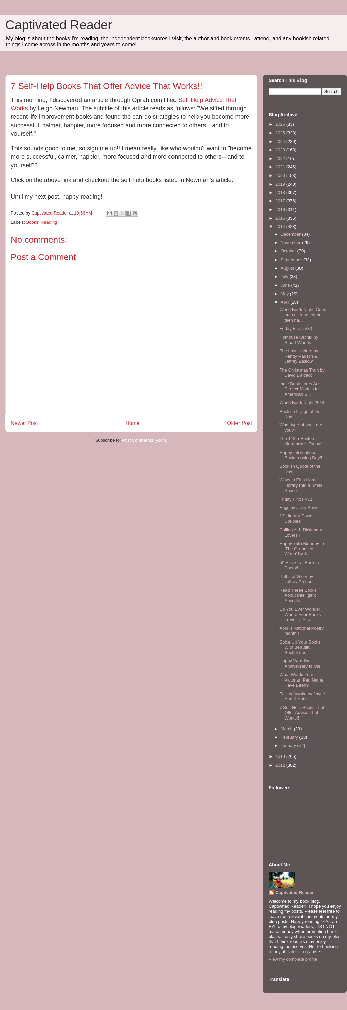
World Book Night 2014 (301, 402)
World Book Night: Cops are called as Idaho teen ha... (302, 314)
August (288, 268)
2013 (280, 756)
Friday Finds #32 (295, 499)
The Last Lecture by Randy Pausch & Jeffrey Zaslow (298, 356)
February (290, 737)
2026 (280, 124)
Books (32, 222)
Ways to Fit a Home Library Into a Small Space (300, 485)
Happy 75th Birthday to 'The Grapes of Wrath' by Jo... (301, 548)
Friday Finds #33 (295, 328)
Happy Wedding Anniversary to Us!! (300, 663)
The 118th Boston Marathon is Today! (300, 441)
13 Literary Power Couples (296, 518)
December (291, 234)
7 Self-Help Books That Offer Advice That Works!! (301, 713)
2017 (280, 200)
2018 (280, 192)
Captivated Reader (58, 25)
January (289, 745)
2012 (280, 765)
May (285, 293)
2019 (280, 184)
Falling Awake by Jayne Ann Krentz (302, 696)
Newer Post (24, 423)
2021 (280, 166)
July (285, 276)
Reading (49, 222)
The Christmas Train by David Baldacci (301, 372)
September (292, 259)
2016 (280, 209)
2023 (280, 149)
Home (133, 423)
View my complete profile (293, 959)
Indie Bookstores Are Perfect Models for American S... (299, 389)
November (291, 242)
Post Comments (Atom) (144, 440)
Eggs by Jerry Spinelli (300, 507)
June (286, 285)
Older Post (239, 423)
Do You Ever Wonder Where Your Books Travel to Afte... (300, 614)
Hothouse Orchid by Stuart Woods (298, 340)
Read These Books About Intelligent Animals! (297, 595)
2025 (280, 132)
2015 (280, 218)
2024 (280, 141)
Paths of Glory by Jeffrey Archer (296, 579)
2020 (280, 175)
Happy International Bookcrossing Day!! (300, 455)
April (286, 302)
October (289, 251)
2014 (280, 226)
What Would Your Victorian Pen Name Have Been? (301, 680)
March (287, 728)
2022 (280, 158)
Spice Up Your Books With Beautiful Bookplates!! (299, 647)
